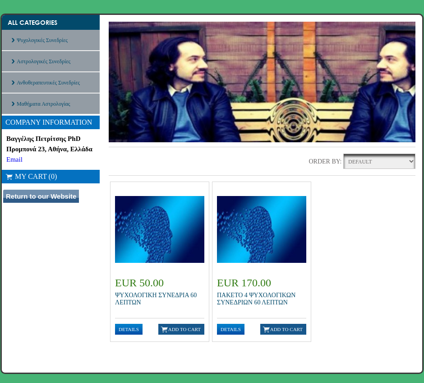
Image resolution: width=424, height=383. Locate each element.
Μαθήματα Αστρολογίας (43, 104)
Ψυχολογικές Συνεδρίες (42, 40)
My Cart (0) (31, 176)
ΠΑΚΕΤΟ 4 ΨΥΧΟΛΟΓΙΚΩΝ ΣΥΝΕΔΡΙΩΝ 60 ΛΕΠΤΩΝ (256, 299)
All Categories (32, 22)
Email (14, 159)
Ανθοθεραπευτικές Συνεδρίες (48, 82)
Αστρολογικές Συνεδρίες (43, 61)
